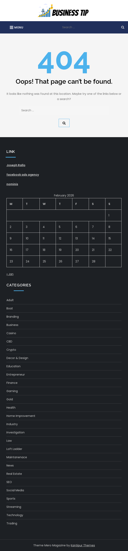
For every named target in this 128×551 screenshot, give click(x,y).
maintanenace (16, 457)
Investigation (15, 432)
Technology (14, 515)
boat (9, 308)
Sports (10, 499)
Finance (12, 383)
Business (12, 325)
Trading (11, 523)
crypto (11, 350)
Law (9, 441)
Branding (12, 317)
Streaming (13, 507)
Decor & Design (17, 358)
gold (9, 399)
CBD (9, 341)
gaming (12, 391)
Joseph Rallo (15, 165)
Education (13, 366)
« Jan (10, 274)
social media (15, 490)
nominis (12, 184)
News (10, 465)
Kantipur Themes (83, 545)
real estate (14, 474)
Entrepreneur (15, 375)
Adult (10, 300)
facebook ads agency (22, 175)
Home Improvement (20, 416)
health (11, 408)
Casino (11, 333)
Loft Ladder (14, 449)
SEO (9, 482)
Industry (12, 424)
